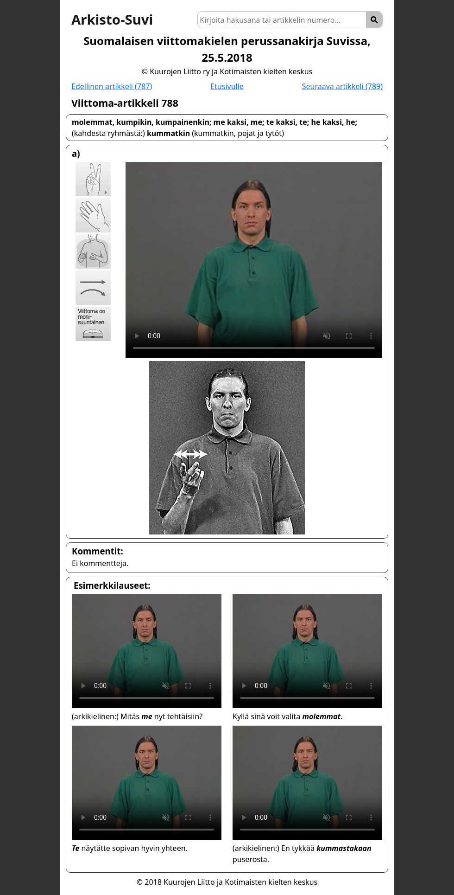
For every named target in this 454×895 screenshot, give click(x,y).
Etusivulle (227, 86)
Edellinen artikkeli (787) (111, 86)
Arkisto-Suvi (112, 19)
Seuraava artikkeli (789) (342, 86)
